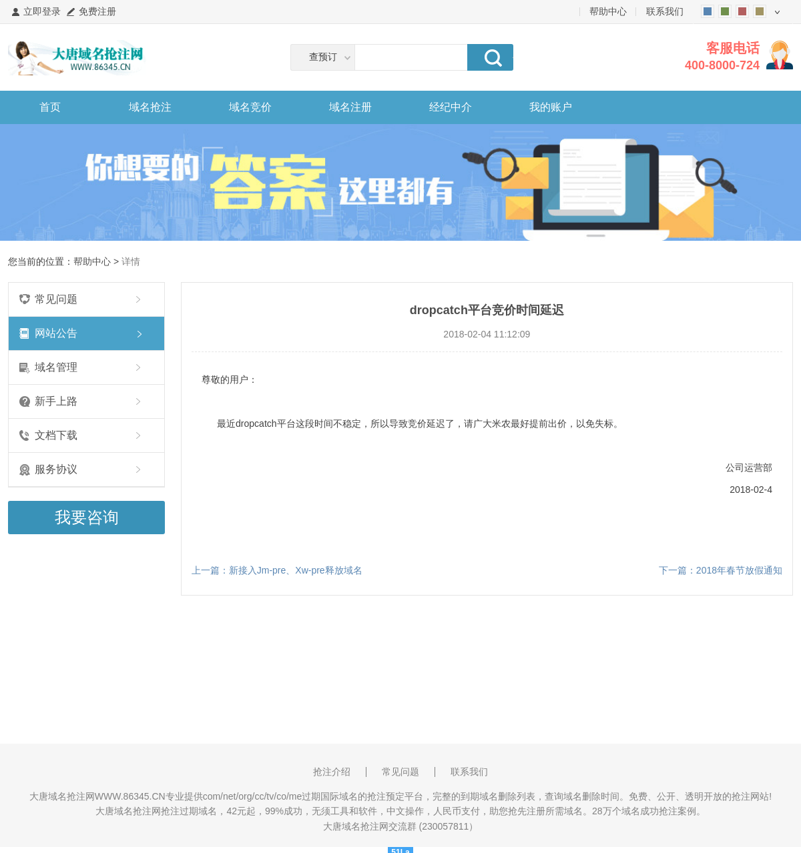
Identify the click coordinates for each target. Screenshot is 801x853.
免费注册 (97, 11)
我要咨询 (87, 517)
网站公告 (56, 333)
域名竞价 (250, 107)
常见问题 (56, 299)
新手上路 (56, 401)
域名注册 (350, 107)
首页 (50, 107)
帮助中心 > (97, 261)
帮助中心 (608, 11)
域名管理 (56, 367)
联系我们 (665, 11)
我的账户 (550, 107)
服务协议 (56, 469)
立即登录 (42, 11)
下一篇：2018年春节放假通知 (720, 570)
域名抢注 (150, 107)
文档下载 (56, 435)
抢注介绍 (331, 771)
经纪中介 (450, 107)
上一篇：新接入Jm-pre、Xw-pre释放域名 (277, 570)
